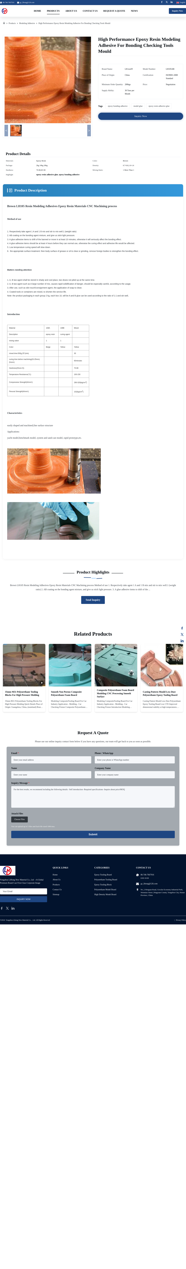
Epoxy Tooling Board (103, 875)
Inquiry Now (177, 11)
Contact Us (90, 11)
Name (14, 768)
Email (15, 753)
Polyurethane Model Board (105, 890)
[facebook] (1, 908)
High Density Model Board (105, 894)
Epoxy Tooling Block (103, 885)
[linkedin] (13, 908)
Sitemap (56, 894)
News (134, 11)
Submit (93, 834)
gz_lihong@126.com (27, 2)
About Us (71, 11)
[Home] (4, 23)
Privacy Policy (181, 920)
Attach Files (17, 813)
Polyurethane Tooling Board (105, 880)
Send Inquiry (93, 599)
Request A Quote (114, 11)
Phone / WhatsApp (104, 753)
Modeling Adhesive (27, 23)
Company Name (103, 768)
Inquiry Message (20, 783)
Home (37, 11)
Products (53, 11)
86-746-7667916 (147, 875)
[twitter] (7, 908)
